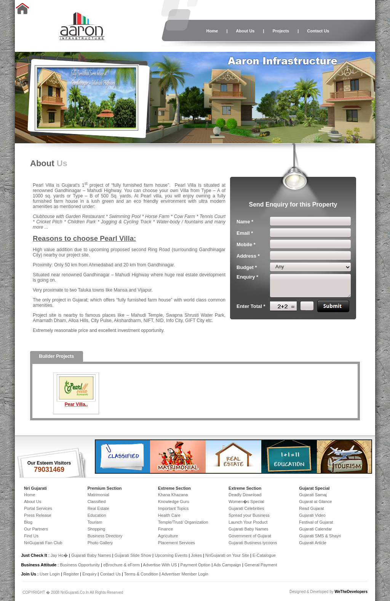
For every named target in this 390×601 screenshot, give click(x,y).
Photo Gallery (100, 542)
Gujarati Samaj (313, 494)
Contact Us (318, 31)
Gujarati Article (312, 542)
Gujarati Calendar (315, 529)
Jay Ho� (59, 555)
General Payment (261, 565)
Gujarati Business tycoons (253, 542)
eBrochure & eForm (121, 565)
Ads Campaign (227, 565)
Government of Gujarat (250, 536)
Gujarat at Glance (315, 501)
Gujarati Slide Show (134, 555)
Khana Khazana (173, 494)
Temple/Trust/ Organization (183, 522)
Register (71, 574)
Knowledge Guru (173, 501)
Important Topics (173, 508)
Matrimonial (98, 494)
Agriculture (168, 536)
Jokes (197, 555)
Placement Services (176, 542)
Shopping (96, 529)
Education (97, 515)
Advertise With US (160, 565)
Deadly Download (245, 494)
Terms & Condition (141, 574)
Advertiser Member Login (184, 574)
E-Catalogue (264, 555)
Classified (97, 501)
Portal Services (38, 508)
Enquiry (90, 574)
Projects (281, 31)
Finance (165, 529)
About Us (245, 31)
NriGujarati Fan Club (43, 542)
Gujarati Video (312, 515)
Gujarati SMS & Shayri (320, 536)
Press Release (37, 515)
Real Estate (98, 508)
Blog (28, 522)
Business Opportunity (80, 565)
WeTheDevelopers (351, 592)
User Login (50, 574)
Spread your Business (249, 515)
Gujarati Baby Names (249, 529)
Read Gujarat (311, 508)
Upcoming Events (171, 555)
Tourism (95, 522)
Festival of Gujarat (316, 522)
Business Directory (105, 536)
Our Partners (36, 529)
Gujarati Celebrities (246, 508)
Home (212, 31)
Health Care (169, 515)
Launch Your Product (248, 522)
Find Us (31, 536)
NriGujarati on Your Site (227, 555)
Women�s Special (246, 501)
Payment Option (196, 565)
